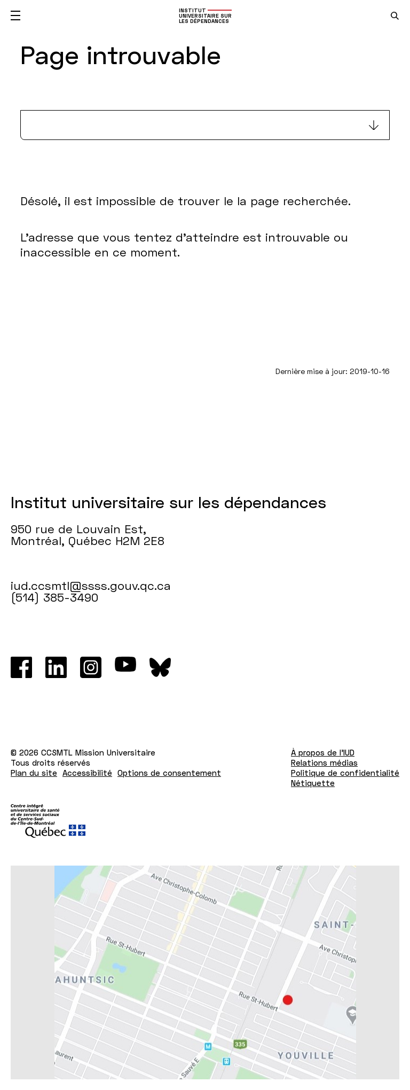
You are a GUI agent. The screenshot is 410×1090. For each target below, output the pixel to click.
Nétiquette (313, 783)
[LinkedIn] (56, 667)
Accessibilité (87, 772)
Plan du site (34, 772)
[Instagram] (90, 667)
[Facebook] (21, 667)
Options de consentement (169, 772)
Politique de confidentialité (345, 772)
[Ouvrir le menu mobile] (15, 15)
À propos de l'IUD (322, 752)
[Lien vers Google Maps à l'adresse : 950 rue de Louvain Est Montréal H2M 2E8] (205, 972)
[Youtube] (125, 667)
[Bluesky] (160, 667)
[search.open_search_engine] (395, 16)
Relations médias (324, 762)
